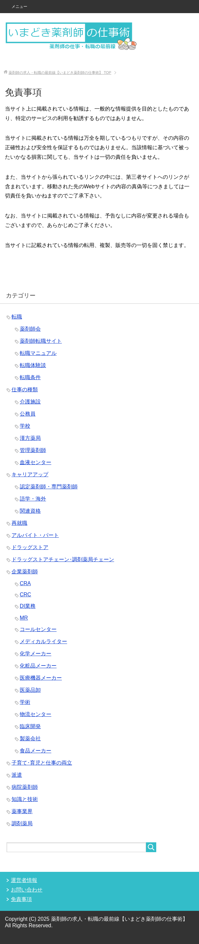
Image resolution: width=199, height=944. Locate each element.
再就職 (19, 523)
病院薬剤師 (25, 787)
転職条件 (30, 377)
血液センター (35, 462)
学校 (25, 426)
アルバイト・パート (35, 535)
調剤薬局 (22, 823)
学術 (25, 702)
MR (24, 618)
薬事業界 (22, 811)
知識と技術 (25, 799)
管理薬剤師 (33, 450)
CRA (25, 583)
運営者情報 (24, 880)
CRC (25, 594)
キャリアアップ (30, 474)
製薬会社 (30, 738)
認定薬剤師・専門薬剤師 (49, 486)
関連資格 (30, 511)
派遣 (17, 775)
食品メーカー (35, 750)
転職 (17, 316)
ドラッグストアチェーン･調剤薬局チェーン (63, 559)
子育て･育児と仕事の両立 (42, 763)
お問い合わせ (26, 890)
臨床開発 (30, 726)
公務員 (28, 414)
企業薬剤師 (25, 571)
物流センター (35, 714)
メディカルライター (43, 641)
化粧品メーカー (38, 665)
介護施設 (30, 401)
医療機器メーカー (41, 678)
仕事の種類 (25, 389)
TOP (60, 72)
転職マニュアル (38, 353)
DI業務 (28, 606)
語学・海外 (33, 499)
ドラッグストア (30, 547)
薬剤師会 (30, 329)
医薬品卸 (30, 690)
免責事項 (21, 899)
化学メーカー (35, 653)
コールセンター (38, 629)
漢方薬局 (30, 438)
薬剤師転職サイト (41, 341)
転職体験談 (33, 365)
